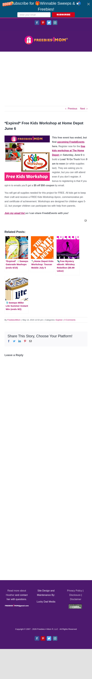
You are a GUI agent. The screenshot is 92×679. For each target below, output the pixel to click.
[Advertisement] (46, 74)
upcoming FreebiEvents (70, 142)
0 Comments (69, 320)
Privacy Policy (74, 590)
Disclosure (75, 595)
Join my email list (15, 213)
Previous (72, 108)
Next (82, 108)
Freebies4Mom (14, 320)
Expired (59, 320)
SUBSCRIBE (63, 15)
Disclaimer (75, 599)
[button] (46, 9)
